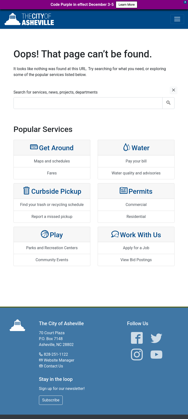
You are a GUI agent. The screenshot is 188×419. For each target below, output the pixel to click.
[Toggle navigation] (177, 19)
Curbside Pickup (52, 190)
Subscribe (50, 400)
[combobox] (94, 103)
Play (52, 234)
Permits (136, 190)
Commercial (136, 204)
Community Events (51, 260)
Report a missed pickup (51, 216)
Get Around (51, 147)
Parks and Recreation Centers (52, 248)
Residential (136, 216)
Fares (52, 173)
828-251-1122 (56, 354)
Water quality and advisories (136, 173)
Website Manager (59, 360)
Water (136, 147)
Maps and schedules (52, 161)
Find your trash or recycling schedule (52, 204)
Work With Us (136, 234)
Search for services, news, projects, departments (55, 92)
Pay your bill (136, 161)
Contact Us (53, 366)
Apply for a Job (136, 248)
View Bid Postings (136, 260)
